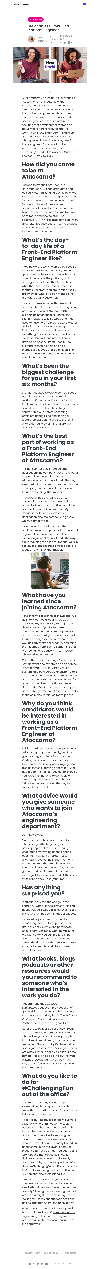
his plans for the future (56, 1220)
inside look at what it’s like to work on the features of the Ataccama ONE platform (48, 101)
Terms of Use (69, 1252)
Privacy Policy (32, 1252)
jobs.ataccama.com (38, 1203)
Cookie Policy (50, 1252)
